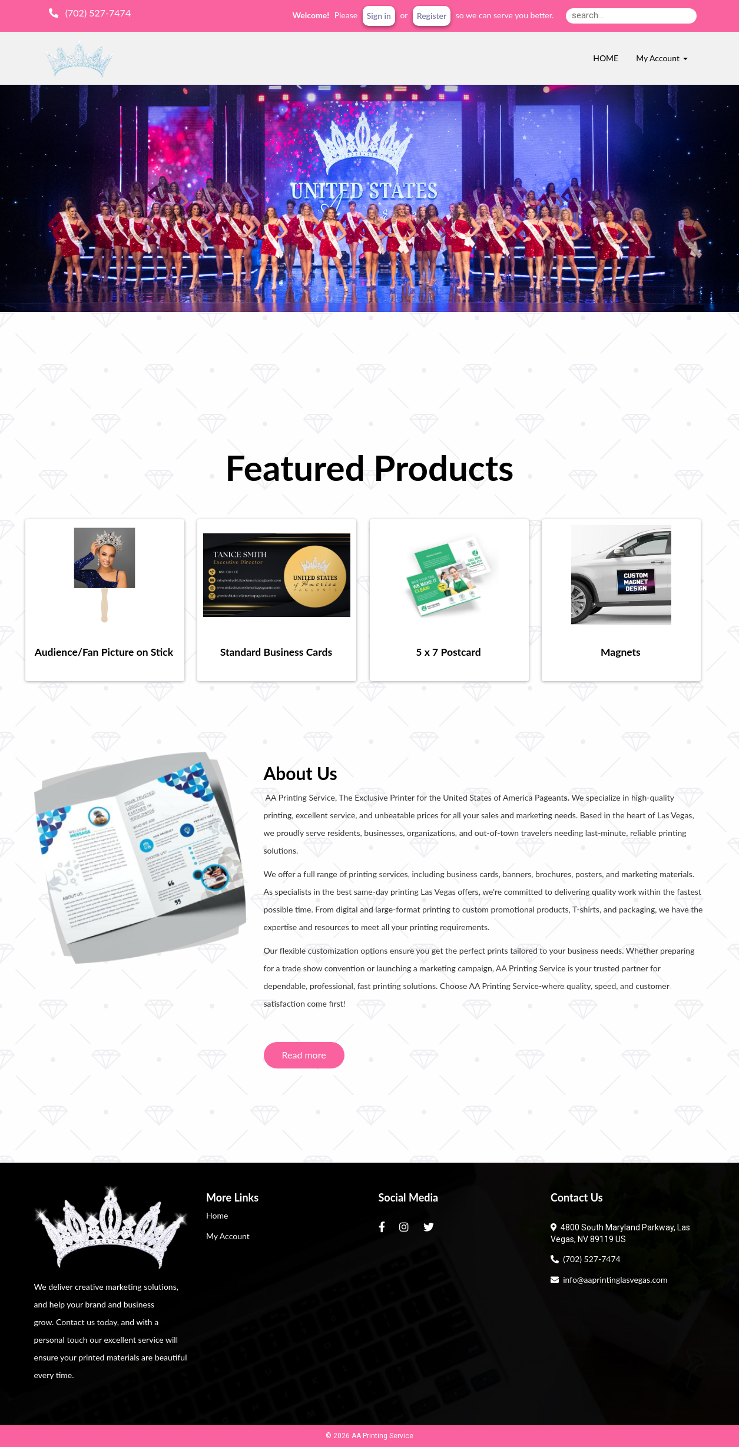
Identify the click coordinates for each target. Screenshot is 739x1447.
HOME (605, 58)
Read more (304, 1054)
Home (217, 1215)
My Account (228, 1236)
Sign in (379, 16)
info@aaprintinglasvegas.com (609, 1280)
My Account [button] (661, 58)
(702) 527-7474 (586, 1259)
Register (431, 16)
